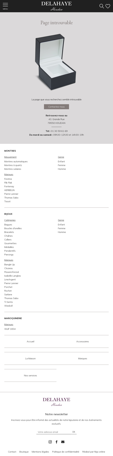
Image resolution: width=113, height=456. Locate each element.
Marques (82, 358)
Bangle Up (9, 264)
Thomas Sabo (11, 197)
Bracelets (9, 232)
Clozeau (8, 268)
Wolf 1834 (10, 329)
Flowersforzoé (11, 272)
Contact (12, 451)
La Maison (30, 358)
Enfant (61, 161)
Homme (62, 169)
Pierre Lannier (11, 194)
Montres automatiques (16, 161)
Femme (61, 165)
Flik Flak (8, 182)
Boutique (24, 451)
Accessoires (82, 341)
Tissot (7, 201)
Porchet (8, 287)
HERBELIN (9, 190)
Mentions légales (40, 451)
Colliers (8, 239)
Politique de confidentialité (65, 451)
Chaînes (8, 235)
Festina (8, 179)
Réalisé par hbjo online (93, 451)
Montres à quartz (13, 165)
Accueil (30, 341)
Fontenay (9, 186)
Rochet (8, 290)
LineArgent (10, 279)
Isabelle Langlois (12, 275)
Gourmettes (10, 243)
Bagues (8, 224)
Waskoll (8, 305)
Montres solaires (12, 169)
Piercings (9, 254)
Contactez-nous (56, 106)
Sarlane (8, 294)
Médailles (9, 247)
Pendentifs (10, 250)
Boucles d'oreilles (13, 228)
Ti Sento (8, 302)
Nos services (30, 375)
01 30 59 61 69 (59, 131)
